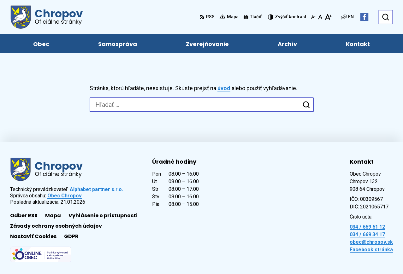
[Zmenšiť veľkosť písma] (313, 17)
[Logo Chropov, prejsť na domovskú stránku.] (46, 17)
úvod (223, 88)
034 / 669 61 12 (367, 227)
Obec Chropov (64, 196)
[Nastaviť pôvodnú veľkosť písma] (320, 17)
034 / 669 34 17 (367, 234)
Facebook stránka (371, 250)
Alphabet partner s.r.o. (96, 189)
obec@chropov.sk (371, 242)
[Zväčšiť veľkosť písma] (328, 17)
